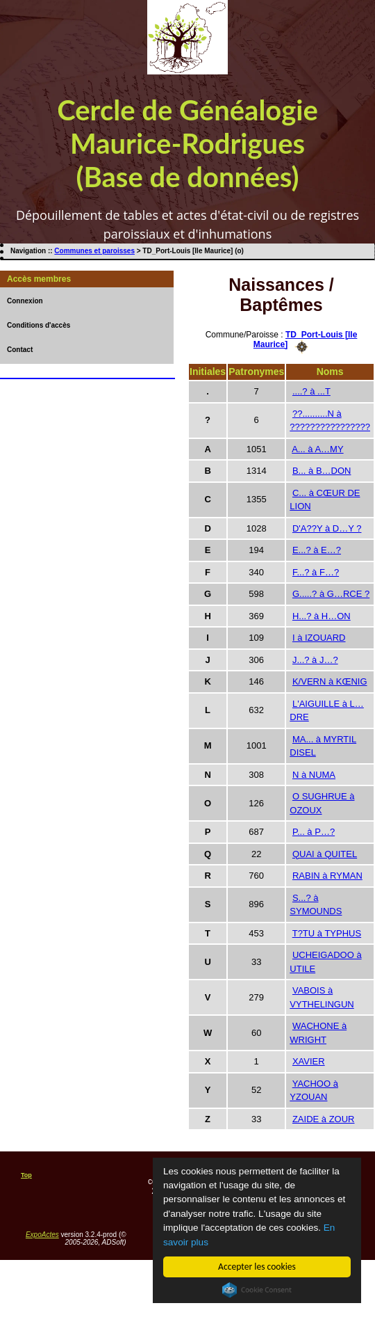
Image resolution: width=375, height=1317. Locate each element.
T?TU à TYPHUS (326, 933)
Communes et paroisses (94, 251)
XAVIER (308, 1061)
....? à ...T (311, 391)
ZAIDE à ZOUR (323, 1119)
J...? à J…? (315, 660)
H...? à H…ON (321, 616)
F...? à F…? (315, 572)
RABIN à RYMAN (327, 875)
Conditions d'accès (38, 325)
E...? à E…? (316, 550)
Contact (20, 349)
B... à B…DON (321, 470)
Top (26, 1175)
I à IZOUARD (319, 637)
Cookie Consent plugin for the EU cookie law (257, 1290)
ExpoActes (42, 1234)
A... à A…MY (317, 449)
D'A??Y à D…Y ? (327, 528)
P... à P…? (313, 832)
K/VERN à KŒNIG (329, 681)
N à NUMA (313, 774)
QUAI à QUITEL (324, 854)
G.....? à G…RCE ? (330, 594)
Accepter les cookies (257, 1266)
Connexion (25, 301)
